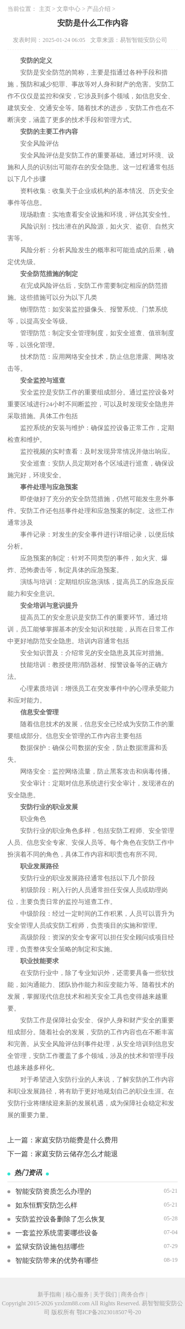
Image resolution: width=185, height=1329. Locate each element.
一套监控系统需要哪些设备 (56, 1233)
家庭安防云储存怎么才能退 (76, 1154)
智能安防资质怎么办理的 (53, 1191)
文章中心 (68, 8)
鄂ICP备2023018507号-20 (108, 1312)
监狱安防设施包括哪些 (49, 1247)
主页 (45, 8)
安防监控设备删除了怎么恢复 (60, 1219)
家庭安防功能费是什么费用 (76, 1140)
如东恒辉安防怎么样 (46, 1205)
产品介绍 (99, 8)
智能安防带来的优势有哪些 (56, 1260)
